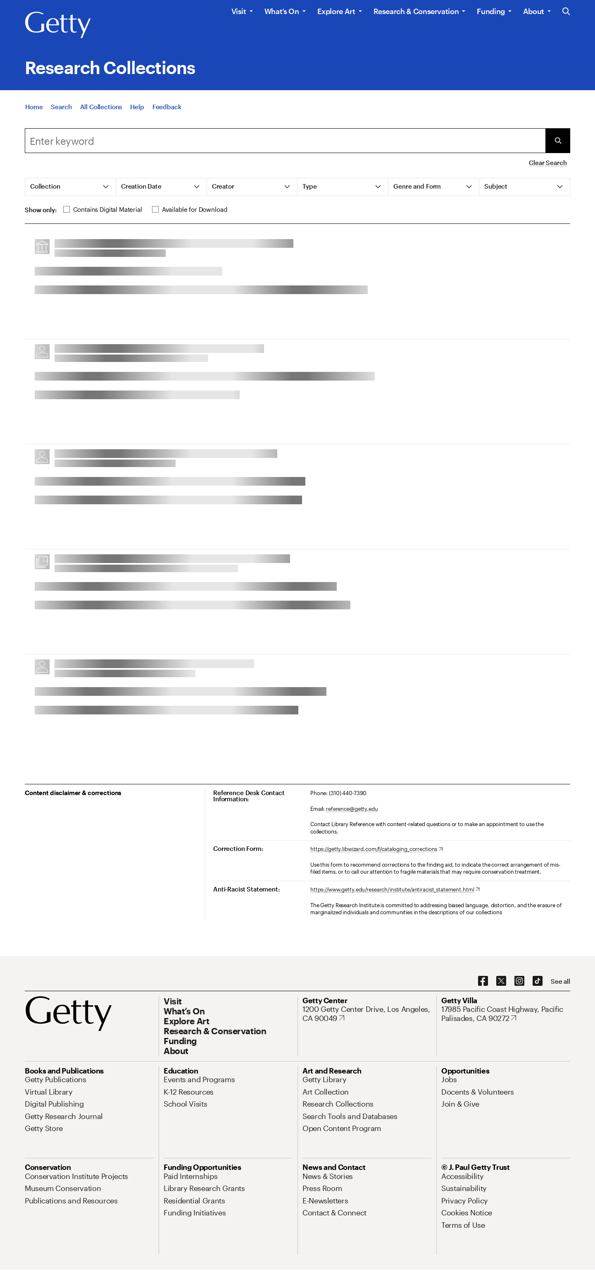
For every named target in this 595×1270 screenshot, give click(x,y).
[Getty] (58, 25)
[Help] (137, 106)
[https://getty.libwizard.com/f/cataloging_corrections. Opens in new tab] (376, 849)
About (533, 11)
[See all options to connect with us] (560, 981)
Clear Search (547, 162)
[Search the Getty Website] (566, 11)
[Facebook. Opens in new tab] (483, 981)
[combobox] (285, 140)
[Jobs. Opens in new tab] (449, 1079)
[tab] (70, 187)
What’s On (281, 11)
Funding (491, 11)
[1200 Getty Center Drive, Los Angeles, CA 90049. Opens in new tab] (366, 1014)
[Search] (61, 106)
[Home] (34, 106)
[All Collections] (101, 106)
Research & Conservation (416, 11)
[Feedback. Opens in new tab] (166, 106)
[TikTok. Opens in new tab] (538, 981)
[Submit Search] (557, 140)
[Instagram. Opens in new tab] (519, 981)
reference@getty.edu (352, 808)
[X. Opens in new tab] (501, 981)
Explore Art (336, 11)
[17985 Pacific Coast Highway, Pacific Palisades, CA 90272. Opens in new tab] (505, 1014)
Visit (238, 11)
